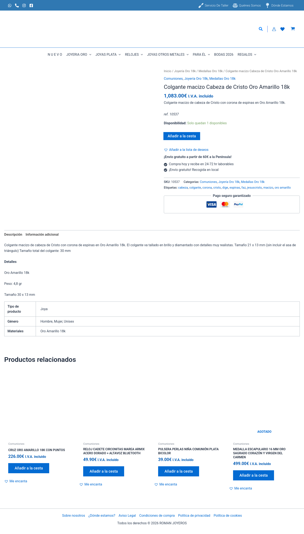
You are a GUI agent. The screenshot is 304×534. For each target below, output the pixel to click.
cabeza (183, 187)
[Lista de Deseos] (282, 29)
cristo (217, 187)
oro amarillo (283, 187)
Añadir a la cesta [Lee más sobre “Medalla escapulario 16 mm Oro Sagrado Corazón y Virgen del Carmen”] (253, 476)
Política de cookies (228, 516)
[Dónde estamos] (279, 5)
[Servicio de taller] (213, 5)
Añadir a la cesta (182, 136)
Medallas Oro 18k (211, 71)
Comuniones (173, 79)
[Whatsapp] (9, 5)
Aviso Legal (127, 516)
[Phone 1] (17, 5)
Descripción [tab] (13, 235)
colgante (195, 187)
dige (225, 187)
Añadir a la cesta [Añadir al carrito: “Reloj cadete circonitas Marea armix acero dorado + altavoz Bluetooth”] (104, 476)
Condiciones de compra (157, 516)
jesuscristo (254, 187)
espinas (234, 187)
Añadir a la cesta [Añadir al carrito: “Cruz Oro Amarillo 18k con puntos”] (29, 468)
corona (207, 187)
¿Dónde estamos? (101, 516)
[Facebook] (31, 5)
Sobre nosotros (73, 516)
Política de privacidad (194, 516)
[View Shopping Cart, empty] (293, 29)
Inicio (167, 71)
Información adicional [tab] (42, 235)
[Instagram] (24, 5)
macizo (268, 187)
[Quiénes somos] (247, 5)
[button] (261, 29)
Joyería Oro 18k (185, 71)
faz (244, 187)
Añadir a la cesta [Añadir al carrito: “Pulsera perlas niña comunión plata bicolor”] (178, 472)
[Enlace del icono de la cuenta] (274, 29)
